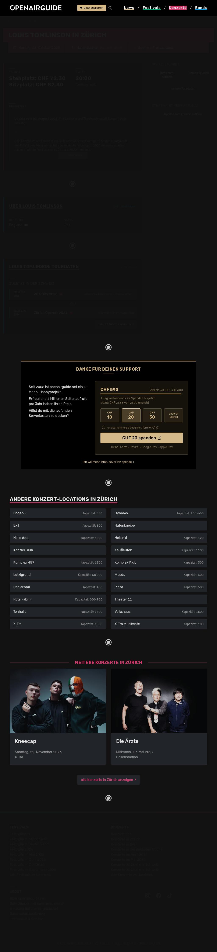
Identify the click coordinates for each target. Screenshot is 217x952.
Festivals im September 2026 (33, 870)
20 (131, 415)
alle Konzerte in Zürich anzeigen (107, 780)
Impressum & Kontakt (27, 919)
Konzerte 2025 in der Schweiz (135, 865)
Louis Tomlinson (94, 21)
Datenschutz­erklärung (27, 914)
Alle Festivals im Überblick (30, 875)
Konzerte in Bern (124, 844)
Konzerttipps (121, 834)
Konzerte (30, 21)
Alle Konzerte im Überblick (132, 875)
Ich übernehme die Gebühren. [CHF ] (131, 428)
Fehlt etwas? (129, 267)
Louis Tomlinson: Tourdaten (44, 266)
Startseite (11, 21)
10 (110, 415)
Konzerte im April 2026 (129, 854)
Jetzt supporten (91, 7)
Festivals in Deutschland (29, 844)
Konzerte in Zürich (125, 839)
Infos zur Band (199, 73)
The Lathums (163, 48)
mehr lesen (73, 155)
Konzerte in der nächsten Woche (137, 849)
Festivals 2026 (21, 849)
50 (152, 415)
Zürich (46, 21)
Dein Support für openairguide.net (37, 903)
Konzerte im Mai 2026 (128, 860)
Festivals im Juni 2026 (28, 860)
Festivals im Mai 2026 (27, 854)
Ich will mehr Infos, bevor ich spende (107, 462)
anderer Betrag (173, 415)
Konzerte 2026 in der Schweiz (135, 870)
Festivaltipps (20, 834)
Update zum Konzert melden (183, 114)
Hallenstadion (67, 21)
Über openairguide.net (28, 898)
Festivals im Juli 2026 (27, 865)
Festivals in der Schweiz (29, 839)
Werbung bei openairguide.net (34, 909)
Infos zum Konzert (166, 75)
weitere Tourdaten (183, 88)
